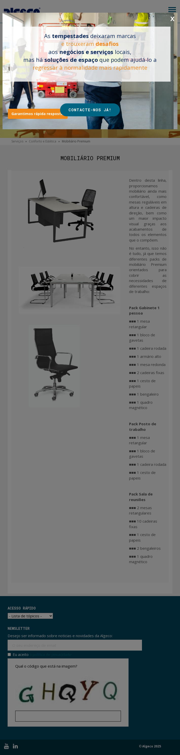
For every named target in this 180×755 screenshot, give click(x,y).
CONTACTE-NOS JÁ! (90, 109)
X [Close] (172, 19)
